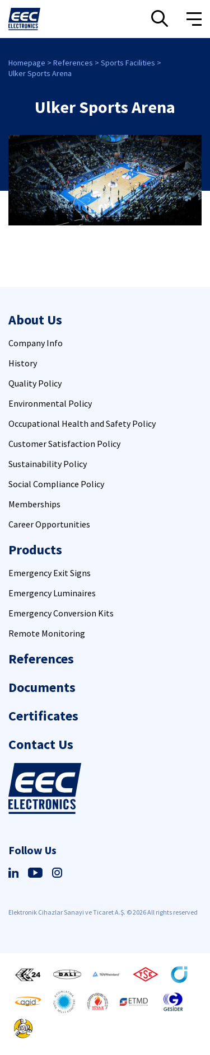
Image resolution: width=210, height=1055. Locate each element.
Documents (42, 687)
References (73, 63)
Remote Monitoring (46, 633)
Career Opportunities (49, 524)
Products (35, 549)
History (22, 363)
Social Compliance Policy (56, 483)
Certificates (43, 715)
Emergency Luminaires (52, 593)
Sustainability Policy (47, 463)
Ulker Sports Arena (40, 73)
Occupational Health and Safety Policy (82, 423)
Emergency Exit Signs (49, 572)
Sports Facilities (128, 63)
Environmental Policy (50, 403)
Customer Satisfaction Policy (64, 443)
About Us (35, 319)
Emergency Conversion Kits (61, 613)
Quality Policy (35, 383)
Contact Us (40, 744)
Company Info (35, 342)
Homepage (26, 63)
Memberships (34, 504)
